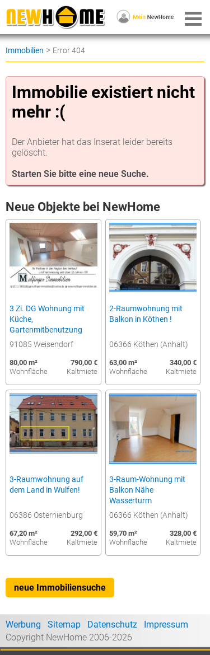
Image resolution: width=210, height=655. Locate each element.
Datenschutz (112, 624)
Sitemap (64, 624)
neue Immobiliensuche (60, 587)
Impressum (166, 624)
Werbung (23, 624)
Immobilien (25, 50)
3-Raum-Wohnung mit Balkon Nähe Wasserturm (147, 490)
